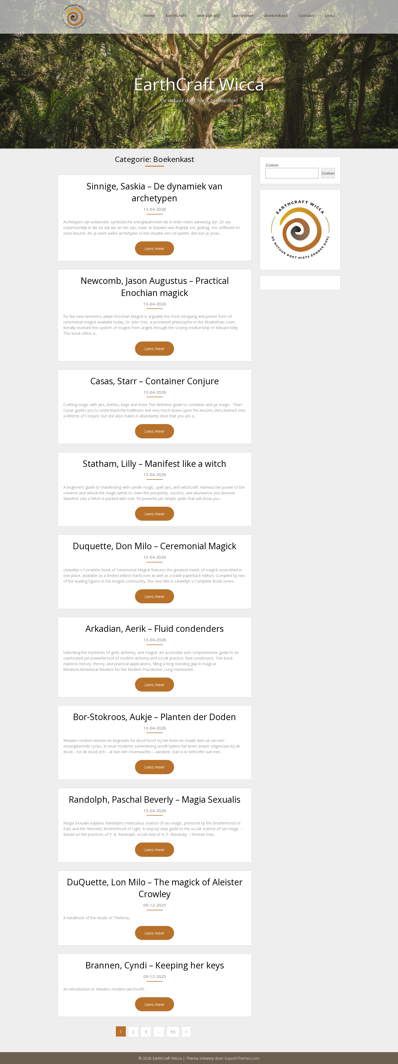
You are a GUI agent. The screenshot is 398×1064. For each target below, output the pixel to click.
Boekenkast (276, 15)
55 (173, 1031)
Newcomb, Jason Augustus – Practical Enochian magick (155, 286)
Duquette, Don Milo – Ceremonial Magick (154, 546)
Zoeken (272, 165)
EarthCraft (176, 15)
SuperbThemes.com (241, 1058)
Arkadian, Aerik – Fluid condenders (154, 628)
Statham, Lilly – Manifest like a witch (154, 463)
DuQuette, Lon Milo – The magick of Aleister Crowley (155, 888)
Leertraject (242, 15)
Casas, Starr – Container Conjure (154, 381)
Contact (306, 15)
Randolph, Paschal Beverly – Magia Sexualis (154, 799)
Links (330, 15)
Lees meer (154, 248)
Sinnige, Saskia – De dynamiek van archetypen (154, 192)
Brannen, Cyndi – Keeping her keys (154, 965)
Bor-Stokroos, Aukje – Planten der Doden (154, 717)
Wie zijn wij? (209, 15)
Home (149, 15)
